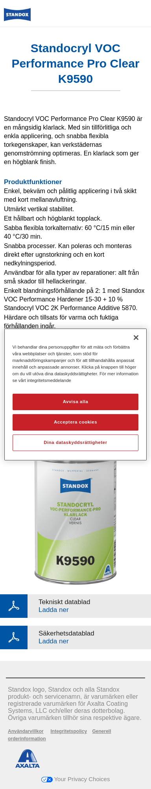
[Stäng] (136, 337)
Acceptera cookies (75, 422)
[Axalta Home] (17, 18)
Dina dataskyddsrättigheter (75, 442)
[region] (75, 394)
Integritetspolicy (68, 731)
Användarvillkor (26, 731)
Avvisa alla (75, 401)
